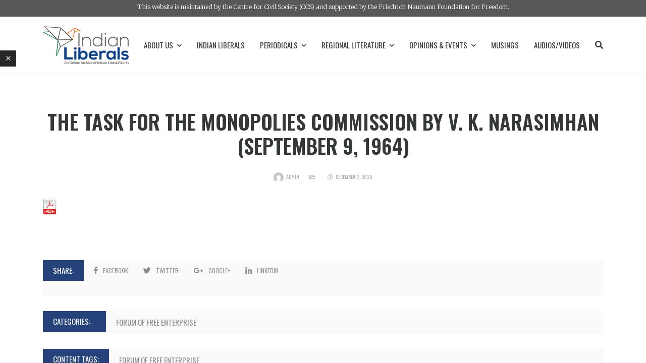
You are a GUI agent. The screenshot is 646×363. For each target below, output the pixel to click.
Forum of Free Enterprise (156, 322)
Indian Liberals (221, 44)
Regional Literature (357, 44)
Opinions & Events (442, 44)
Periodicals (283, 44)
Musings (505, 44)
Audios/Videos (557, 44)
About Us (163, 44)
